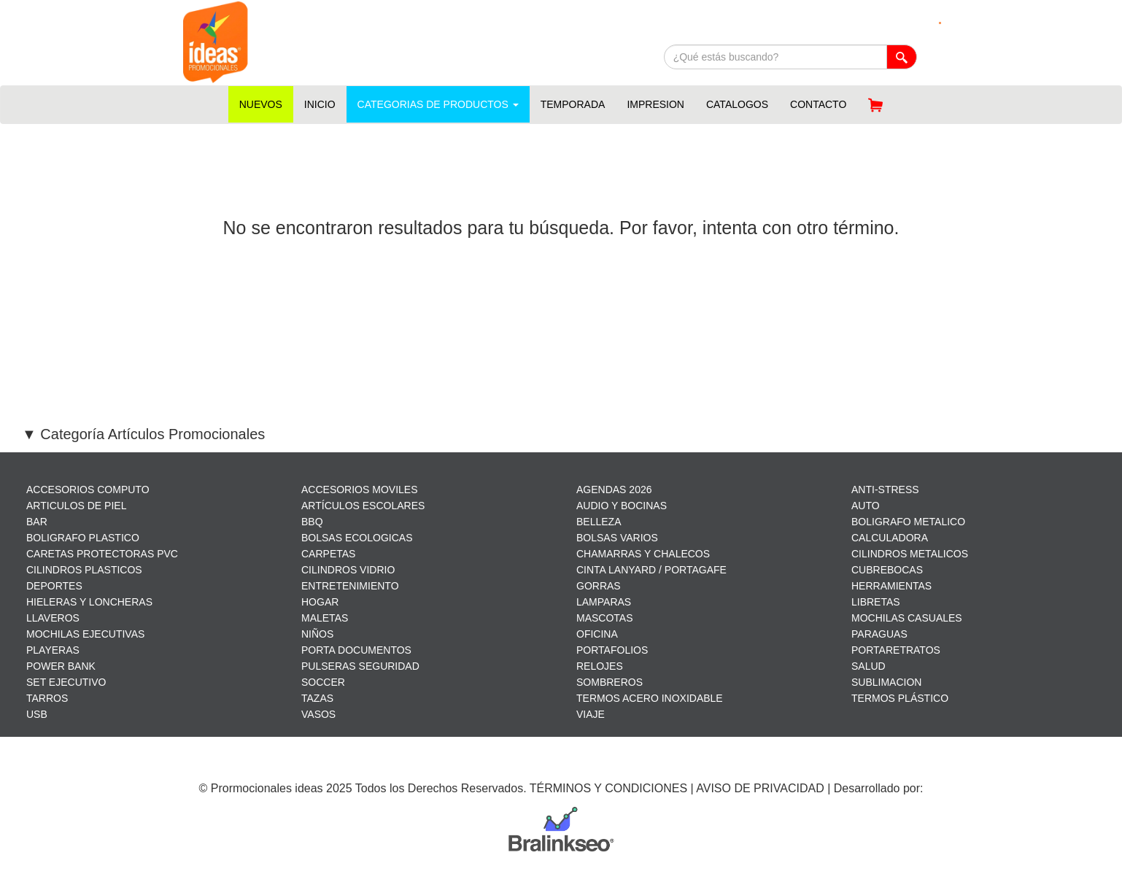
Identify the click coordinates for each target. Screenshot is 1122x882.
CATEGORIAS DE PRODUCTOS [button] (438, 104)
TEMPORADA (573, 104)
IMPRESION (655, 104)
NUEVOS (260, 104)
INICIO (320, 104)
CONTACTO (818, 104)
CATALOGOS (737, 104)
